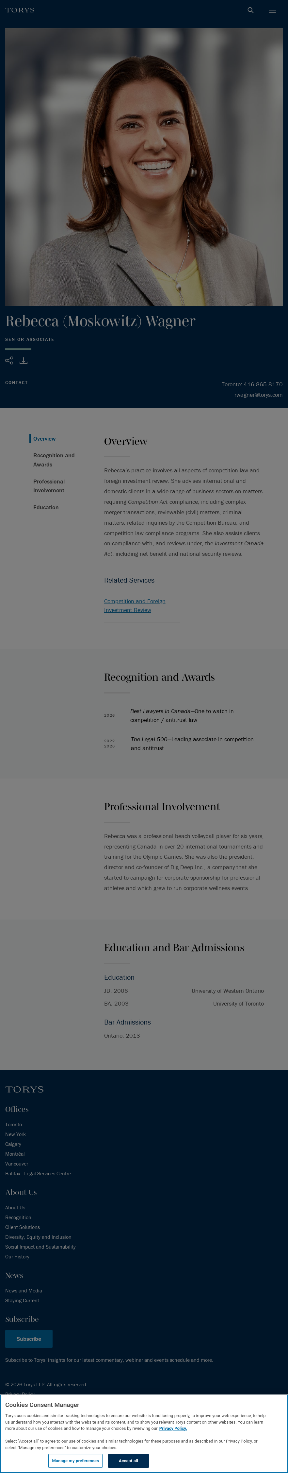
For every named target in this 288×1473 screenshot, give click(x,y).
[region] (144, 1433)
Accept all (128, 1460)
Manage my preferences (75, 1460)
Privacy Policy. (173, 1428)
